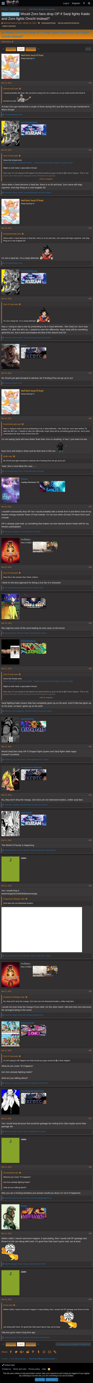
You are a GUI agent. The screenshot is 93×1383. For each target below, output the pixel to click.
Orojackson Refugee (31, 767)
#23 (90, 228)
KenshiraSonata (29, 122)
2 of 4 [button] (20, 49)
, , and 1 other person (30, 850)
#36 (90, 1051)
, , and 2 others (28, 956)
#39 (90, 1234)
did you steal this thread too (68, 23)
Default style (8, 1365)
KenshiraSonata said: (12, 234)
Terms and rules (19, 1369)
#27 (90, 507)
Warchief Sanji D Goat (12, 23)
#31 (90, 747)
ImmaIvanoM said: (11, 1173)
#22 (90, 150)
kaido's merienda (8, 26)
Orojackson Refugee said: (14, 899)
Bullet (24, 345)
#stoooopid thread (48, 23)
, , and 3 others (28, 193)
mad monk (26, 812)
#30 (90, 669)
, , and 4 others (28, 338)
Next (30, 49)
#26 (90, 418)
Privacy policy (34, 1369)
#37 (90, 1119)
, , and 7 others (26, 759)
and (24, 588)
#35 (90, 991)
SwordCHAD (27, 719)
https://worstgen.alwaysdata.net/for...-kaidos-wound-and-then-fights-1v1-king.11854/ (38, 163)
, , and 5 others (26, 805)
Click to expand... (46, 179)
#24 (90, 299)
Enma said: (8, 1305)
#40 (90, 1299)
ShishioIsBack (28, 641)
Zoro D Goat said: (10, 156)
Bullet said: (8, 456)
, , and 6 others (28, 711)
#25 (90, 373)
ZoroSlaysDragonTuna (32, 1091)
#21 (90, 83)
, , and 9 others (26, 1083)
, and (24, 471)
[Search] (89, 3)
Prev (10, 49)
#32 (90, 795)
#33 (90, 840)
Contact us (6, 1369)
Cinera (24, 479)
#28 (90, 567)
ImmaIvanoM (27, 1023)
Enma (24, 1206)
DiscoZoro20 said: (10, 89)
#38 (90, 1167)
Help (44, 1369)
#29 (90, 623)
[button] (3, 3)
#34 (90, 886)
